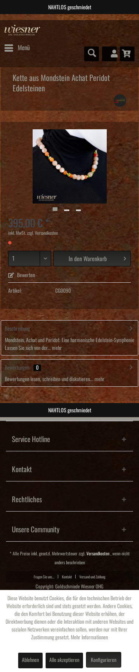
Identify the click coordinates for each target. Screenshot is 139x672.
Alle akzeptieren (64, 660)
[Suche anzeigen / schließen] (91, 53)
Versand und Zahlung (92, 577)
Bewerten (21, 275)
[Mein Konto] (109, 53)
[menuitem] (16, 47)
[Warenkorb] (127, 53)
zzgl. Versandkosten (42, 233)
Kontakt (67, 577)
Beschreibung (17, 328)
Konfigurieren (103, 660)
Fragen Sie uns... (44, 577)
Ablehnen (30, 660)
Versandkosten (97, 553)
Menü (17, 46)
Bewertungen (17, 367)
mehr (56, 348)
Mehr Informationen (89, 637)
